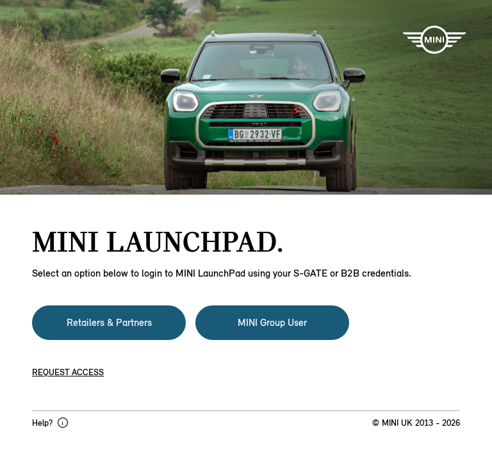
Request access (68, 372)
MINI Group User (272, 322)
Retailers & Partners (109, 322)
